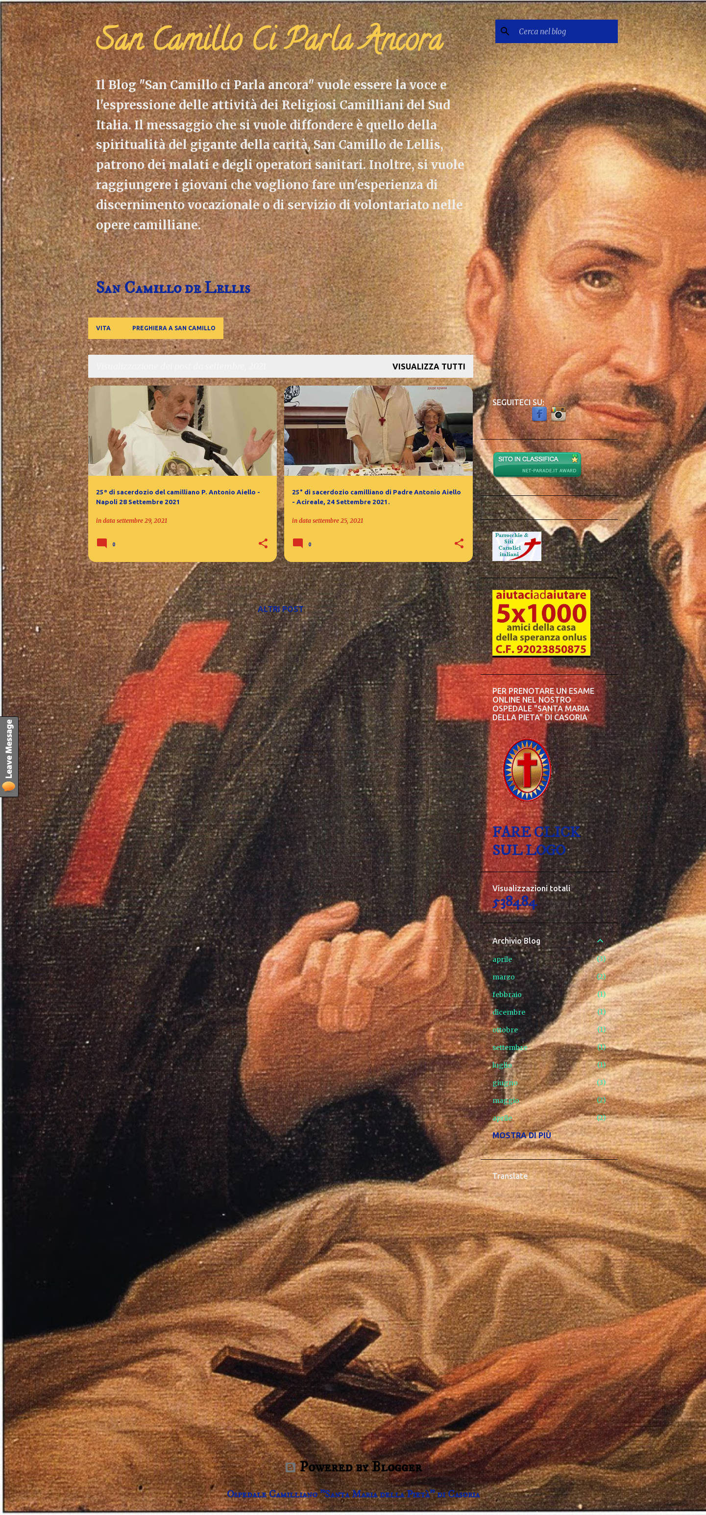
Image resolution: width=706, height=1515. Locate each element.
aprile (502, 959)
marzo (503, 977)
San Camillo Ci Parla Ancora (269, 43)
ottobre (505, 1030)
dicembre (508, 1012)
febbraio (507, 994)
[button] (263, 544)
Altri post (281, 609)
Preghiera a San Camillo (174, 328)
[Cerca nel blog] (566, 31)
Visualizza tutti (428, 366)
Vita (103, 328)
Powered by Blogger (353, 1467)
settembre (509, 1047)
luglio (502, 1065)
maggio (505, 1100)
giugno (505, 1082)
